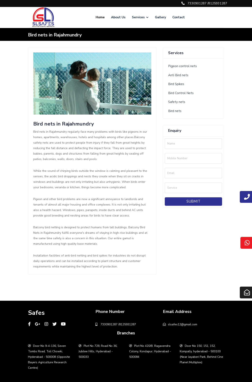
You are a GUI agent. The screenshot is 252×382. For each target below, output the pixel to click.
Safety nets (176, 102)
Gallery (160, 17)
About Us (118, 17)
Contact (178, 17)
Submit (193, 201)
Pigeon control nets (182, 66)
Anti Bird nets (178, 75)
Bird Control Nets (181, 93)
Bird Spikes (176, 84)
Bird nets (174, 111)
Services (140, 17)
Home (100, 17)
